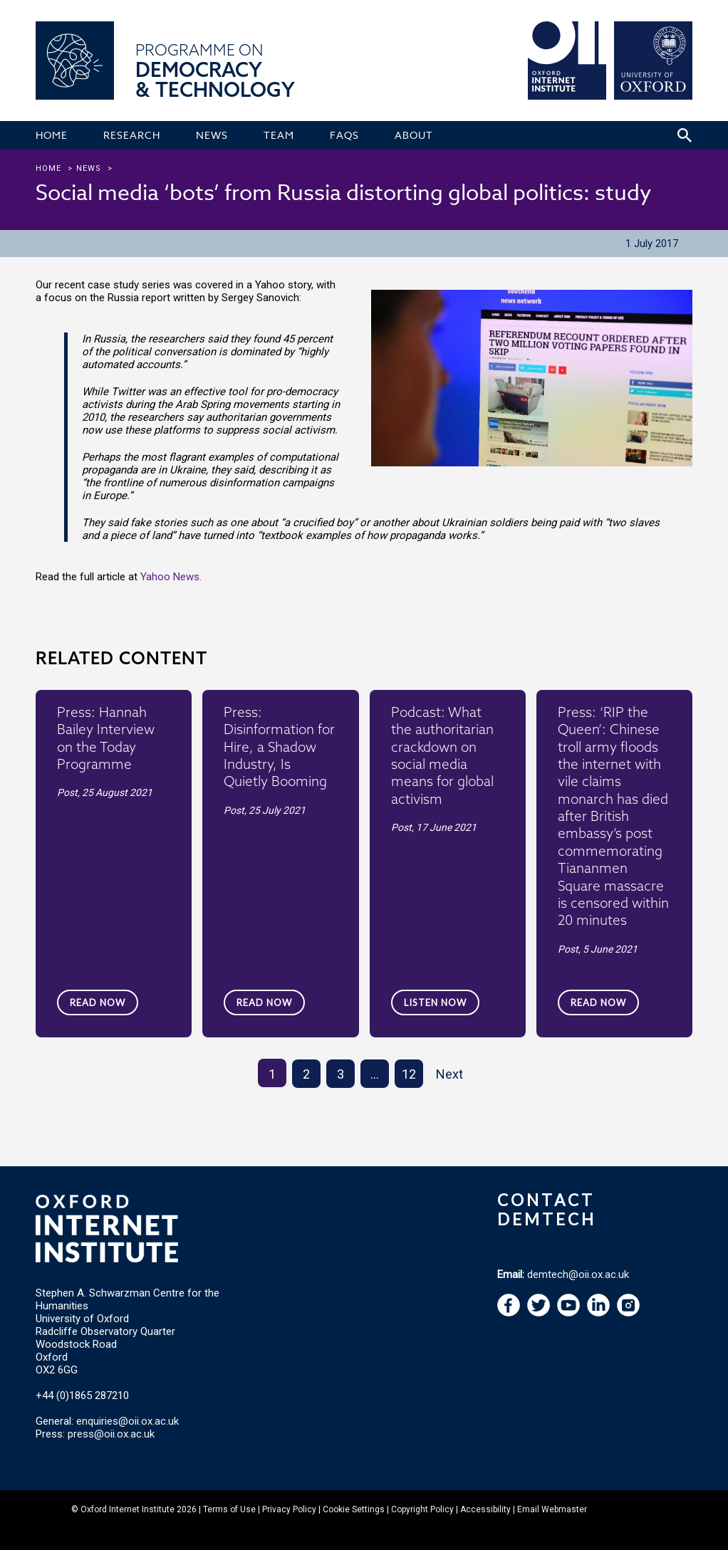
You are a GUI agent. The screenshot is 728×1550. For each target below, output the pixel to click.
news (88, 168)
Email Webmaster (552, 1509)
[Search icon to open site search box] (684, 135)
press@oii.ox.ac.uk (111, 1434)
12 (409, 1074)
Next (449, 1074)
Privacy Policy (289, 1509)
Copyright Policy (422, 1509)
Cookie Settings (354, 1509)
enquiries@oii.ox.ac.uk (127, 1421)
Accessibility (485, 1509)
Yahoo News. (171, 576)
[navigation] (568, 1312)
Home (48, 168)
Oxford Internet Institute (127, 1509)
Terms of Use (229, 1509)
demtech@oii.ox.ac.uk (578, 1274)
